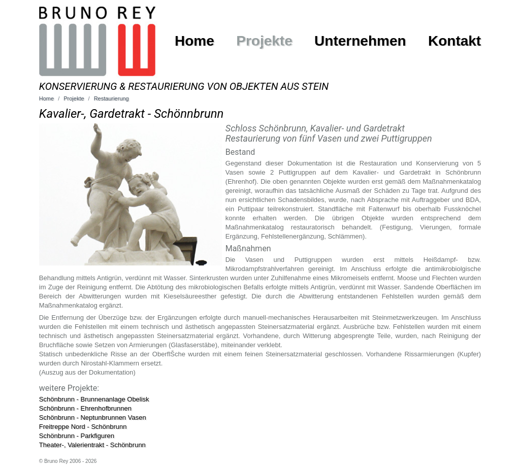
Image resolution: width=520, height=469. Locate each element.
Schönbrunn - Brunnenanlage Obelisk (94, 399)
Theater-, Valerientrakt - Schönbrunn (92, 445)
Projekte (264, 41)
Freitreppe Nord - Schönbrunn (83, 426)
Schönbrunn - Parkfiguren (76, 436)
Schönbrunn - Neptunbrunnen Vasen (92, 417)
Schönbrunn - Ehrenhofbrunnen (85, 408)
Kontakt (454, 41)
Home (194, 41)
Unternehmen (360, 41)
